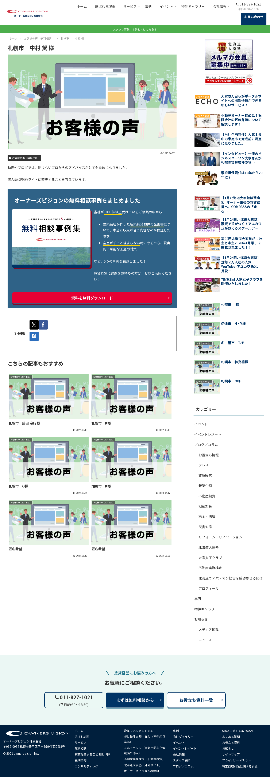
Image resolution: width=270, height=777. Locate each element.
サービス (81, 742)
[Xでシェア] (34, 325)
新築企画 (205, 485)
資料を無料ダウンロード (92, 298)
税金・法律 (206, 516)
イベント (201, 423)
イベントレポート (207, 434)
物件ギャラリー (206, 608)
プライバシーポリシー (237, 760)
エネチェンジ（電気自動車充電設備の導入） (145, 750)
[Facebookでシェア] (44, 325)
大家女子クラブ (210, 557)
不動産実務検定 (210, 567)
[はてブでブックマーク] (34, 336)
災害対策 (205, 526)
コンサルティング (87, 766)
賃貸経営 (205, 475)
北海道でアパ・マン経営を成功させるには (230, 578)
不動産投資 (206, 495)
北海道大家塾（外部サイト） (143, 765)
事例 (197, 598)
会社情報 (179, 754)
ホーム (79, 731)
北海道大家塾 (208, 547)
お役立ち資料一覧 (196, 700)
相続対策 (205, 506)
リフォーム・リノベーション (220, 536)
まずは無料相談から (135, 700)
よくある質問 (231, 736)
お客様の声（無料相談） (24, 158)
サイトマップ (231, 754)
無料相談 (81, 748)
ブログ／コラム (206, 444)
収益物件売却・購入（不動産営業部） (145, 739)
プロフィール (208, 588)
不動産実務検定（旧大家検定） (145, 759)
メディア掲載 (208, 629)
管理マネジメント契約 (139, 731)
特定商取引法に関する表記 (240, 766)
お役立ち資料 (231, 742)
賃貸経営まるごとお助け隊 (93, 754)
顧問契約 (81, 760)
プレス (203, 464)
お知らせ (201, 619)
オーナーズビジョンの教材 (141, 771)
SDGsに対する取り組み (238, 731)
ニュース (205, 639)
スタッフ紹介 (182, 760)
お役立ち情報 (208, 454)
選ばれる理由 (84, 736)
